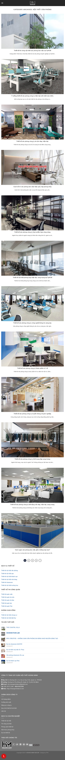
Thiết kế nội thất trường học (9, 585)
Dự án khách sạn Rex (12, 660)
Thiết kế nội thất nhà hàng (9, 579)
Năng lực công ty (6, 705)
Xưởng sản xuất (6, 702)
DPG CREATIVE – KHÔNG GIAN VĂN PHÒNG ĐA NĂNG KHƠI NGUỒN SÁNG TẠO (32, 638)
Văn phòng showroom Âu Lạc (15, 655)
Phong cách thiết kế (7, 726)
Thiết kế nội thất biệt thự (8, 618)
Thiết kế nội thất (6, 720)
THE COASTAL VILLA (13, 627)
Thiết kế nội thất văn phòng (9, 570)
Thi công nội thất (6, 723)
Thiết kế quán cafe (6, 594)
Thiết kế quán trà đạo (7, 600)
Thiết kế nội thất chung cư (9, 615)
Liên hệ (3, 711)
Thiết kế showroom (7, 582)
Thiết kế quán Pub (6, 606)
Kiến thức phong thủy (7, 729)
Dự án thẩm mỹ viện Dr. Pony (15, 649)
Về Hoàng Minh (6, 699)
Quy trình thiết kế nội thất (9, 708)
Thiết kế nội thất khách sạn (9, 576)
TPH (47, 752)
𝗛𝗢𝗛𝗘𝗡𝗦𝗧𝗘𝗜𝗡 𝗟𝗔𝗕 (13, 633)
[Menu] (2, 3)
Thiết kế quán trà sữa (7, 597)
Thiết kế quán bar (6, 603)
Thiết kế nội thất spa (7, 573)
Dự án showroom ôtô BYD (14, 644)
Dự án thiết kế (5, 732)
